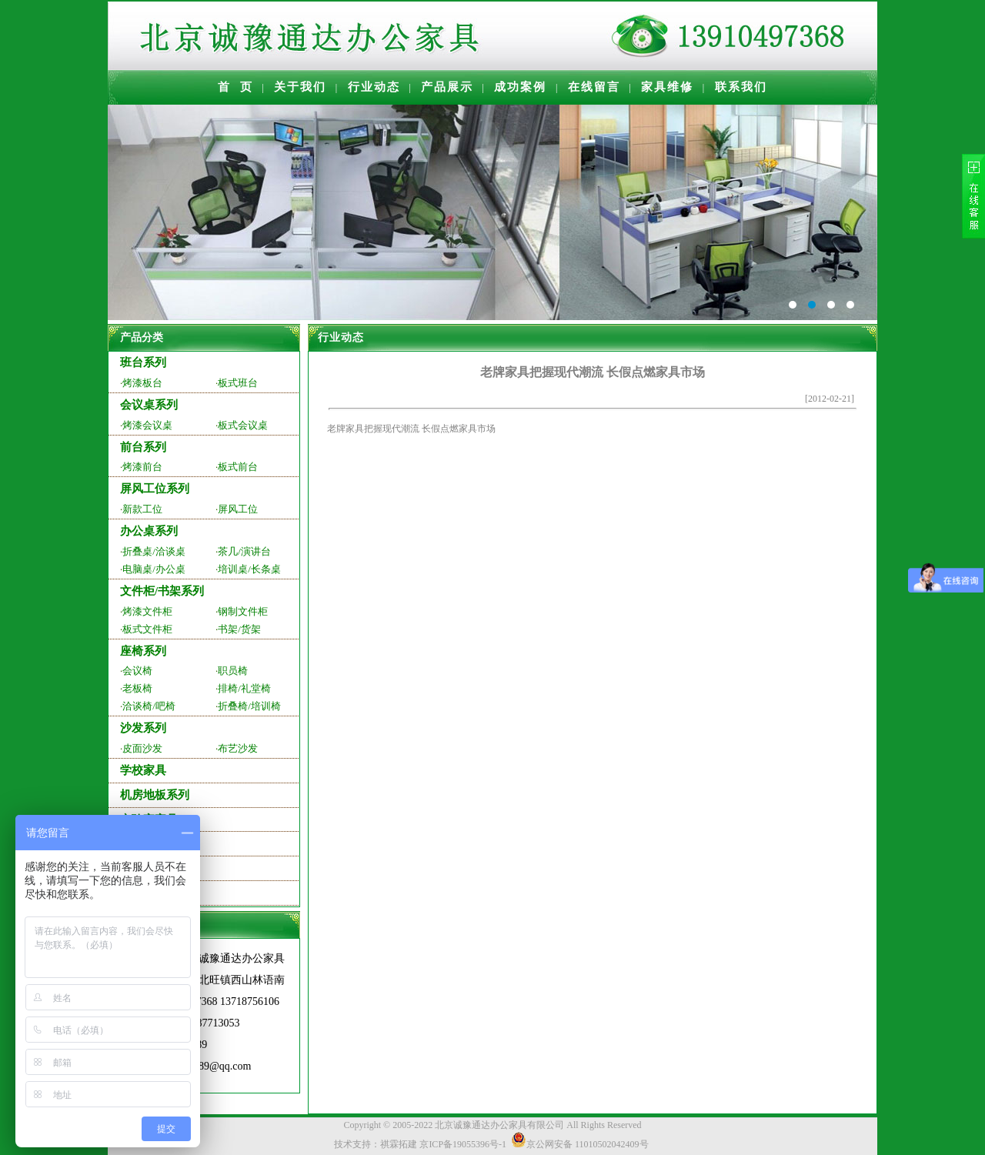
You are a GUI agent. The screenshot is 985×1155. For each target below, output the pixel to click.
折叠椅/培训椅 (249, 706)
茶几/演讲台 (244, 551)
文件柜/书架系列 (162, 591)
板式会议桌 (243, 425)
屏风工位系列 (154, 488)
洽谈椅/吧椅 (148, 706)
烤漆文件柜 (147, 611)
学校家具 (143, 770)
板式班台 (238, 383)
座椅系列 (143, 651)
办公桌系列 (149, 531)
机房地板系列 (154, 795)
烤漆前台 (142, 466)
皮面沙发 (142, 748)
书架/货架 (239, 629)
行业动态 (374, 87)
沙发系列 (143, 728)
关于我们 (300, 87)
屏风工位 (238, 509)
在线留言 (594, 87)
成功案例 (520, 87)
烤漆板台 (142, 383)
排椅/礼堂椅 (244, 688)
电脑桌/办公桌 (153, 569)
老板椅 (137, 688)
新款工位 (142, 509)
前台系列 (143, 447)
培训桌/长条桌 (249, 569)
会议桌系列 (149, 405)
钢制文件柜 (243, 611)
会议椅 (137, 670)
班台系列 (143, 362)
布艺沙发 (238, 748)
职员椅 (233, 670)
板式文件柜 (147, 629)
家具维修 (667, 87)
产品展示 (447, 87)
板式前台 (238, 466)
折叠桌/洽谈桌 (153, 551)
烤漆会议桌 (147, 425)
